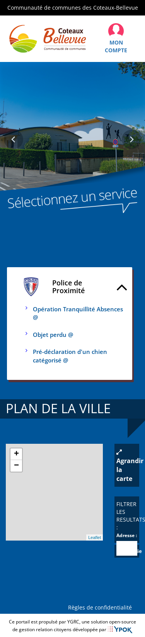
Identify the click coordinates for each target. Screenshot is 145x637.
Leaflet (94, 537)
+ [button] (16, 454)
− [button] (16, 466)
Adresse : (126, 535)
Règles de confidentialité (101, 607)
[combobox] (126, 548)
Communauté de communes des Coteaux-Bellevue (72, 7)
